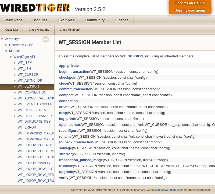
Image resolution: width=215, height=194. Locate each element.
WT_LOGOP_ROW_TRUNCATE (41, 181)
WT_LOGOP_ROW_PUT (36, 169)
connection (68, 101)
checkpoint (68, 77)
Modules (15, 51)
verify (64, 178)
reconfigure (68, 131)
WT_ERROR (27, 127)
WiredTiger (12, 39)
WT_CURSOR (28, 75)
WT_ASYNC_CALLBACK (36, 98)
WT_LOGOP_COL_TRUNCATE (40, 157)
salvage (65, 148)
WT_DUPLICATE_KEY (34, 121)
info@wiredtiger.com (170, 189)
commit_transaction (75, 89)
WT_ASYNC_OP (30, 80)
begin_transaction (74, 72)
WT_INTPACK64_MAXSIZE (38, 139)
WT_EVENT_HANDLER (35, 104)
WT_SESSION (28, 86)
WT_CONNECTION (32, 92)
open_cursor (69, 125)
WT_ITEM (25, 63)
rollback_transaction (76, 142)
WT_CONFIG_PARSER (35, 116)
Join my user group (190, 10)
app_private (69, 66)
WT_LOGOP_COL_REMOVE (39, 151)
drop (63, 113)
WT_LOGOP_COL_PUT (35, 145)
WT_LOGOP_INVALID (34, 163)
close (63, 83)
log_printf (67, 119)
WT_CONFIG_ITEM (32, 110)
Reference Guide (21, 45)
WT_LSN (24, 69)
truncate (66, 166)
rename (65, 136)
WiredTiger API (24, 57)
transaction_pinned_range (81, 160)
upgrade (66, 172)
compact (66, 95)
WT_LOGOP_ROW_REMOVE (40, 175)
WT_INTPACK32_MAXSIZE (38, 133)
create (64, 107)
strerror (65, 154)
